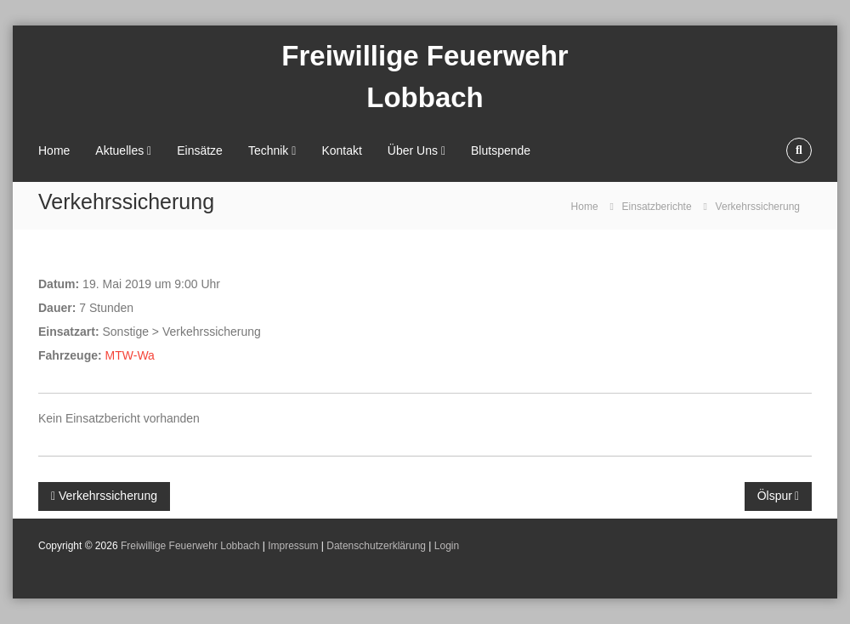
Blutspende (500, 150)
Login (446, 546)
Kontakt (341, 150)
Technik (268, 150)
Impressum (293, 546)
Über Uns (413, 150)
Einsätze (200, 150)
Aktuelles (119, 150)
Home (54, 150)
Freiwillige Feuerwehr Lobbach (190, 546)
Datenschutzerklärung (376, 546)
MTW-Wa (130, 355)
